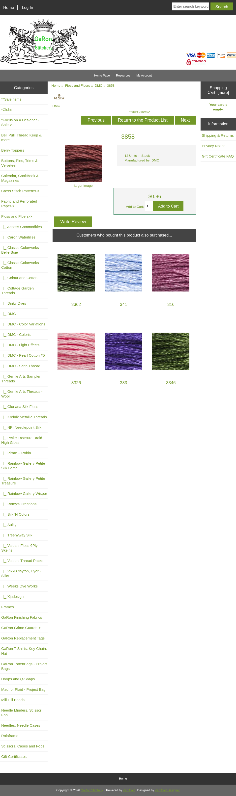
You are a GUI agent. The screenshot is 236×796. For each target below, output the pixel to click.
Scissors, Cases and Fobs (22, 746)
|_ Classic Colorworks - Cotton (21, 265)
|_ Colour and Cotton (19, 278)
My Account (144, 75)
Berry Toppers (12, 150)
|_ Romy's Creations (18, 504)
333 (123, 382)
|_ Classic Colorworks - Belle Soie (21, 249)
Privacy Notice (214, 146)
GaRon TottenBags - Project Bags (24, 666)
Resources (123, 75)
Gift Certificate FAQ (218, 156)
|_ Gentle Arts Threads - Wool (22, 393)
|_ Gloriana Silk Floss (19, 406)
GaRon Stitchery (92, 790)
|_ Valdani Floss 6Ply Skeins (19, 547)
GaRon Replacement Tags (23, 638)
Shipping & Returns (218, 135)
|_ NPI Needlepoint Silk (21, 427)
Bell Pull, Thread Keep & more (21, 137)
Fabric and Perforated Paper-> (19, 203)
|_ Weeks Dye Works (19, 586)
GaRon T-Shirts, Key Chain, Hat (24, 650)
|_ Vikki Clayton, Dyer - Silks (21, 573)
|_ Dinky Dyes (13, 303)
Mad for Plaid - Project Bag (23, 689)
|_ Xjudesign (12, 596)
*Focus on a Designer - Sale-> (20, 122)
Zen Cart (129, 790)
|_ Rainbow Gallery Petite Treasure (23, 480)
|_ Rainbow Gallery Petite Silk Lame (23, 465)
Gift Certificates (14, 756)
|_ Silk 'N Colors (15, 514)
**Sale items (11, 99)
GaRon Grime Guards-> (21, 628)
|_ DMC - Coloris (16, 334)
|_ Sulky (8, 525)
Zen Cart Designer (167, 790)
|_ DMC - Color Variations (23, 324)
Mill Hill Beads (13, 700)
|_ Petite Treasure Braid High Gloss (21, 440)
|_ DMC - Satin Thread (20, 366)
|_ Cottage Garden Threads (17, 290)
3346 (171, 382)
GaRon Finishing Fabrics (21, 617)
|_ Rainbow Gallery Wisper (24, 493)
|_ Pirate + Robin (16, 453)
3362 (76, 304)
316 (171, 304)
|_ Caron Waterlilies (18, 237)
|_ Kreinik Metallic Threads (24, 417)
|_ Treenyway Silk (16, 535)
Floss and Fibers (77, 85)
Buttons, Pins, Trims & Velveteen (19, 163)
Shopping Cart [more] (218, 90)
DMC (98, 85)
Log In (27, 7)
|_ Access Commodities (21, 227)
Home (8, 7)
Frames (7, 607)
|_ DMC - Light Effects (20, 345)
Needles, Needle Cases (20, 725)
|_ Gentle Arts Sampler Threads (20, 378)
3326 (76, 382)
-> (16, 216)
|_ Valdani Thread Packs (22, 560)
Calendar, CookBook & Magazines (20, 178)
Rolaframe (9, 736)
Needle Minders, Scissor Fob (21, 712)
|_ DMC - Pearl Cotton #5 (23, 355)
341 (123, 304)
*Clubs (6, 109)
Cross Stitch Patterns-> (20, 191)
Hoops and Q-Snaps (18, 679)
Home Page (102, 75)
